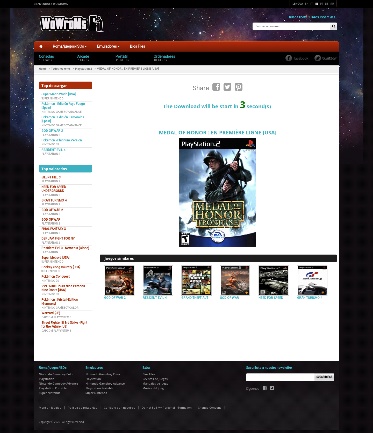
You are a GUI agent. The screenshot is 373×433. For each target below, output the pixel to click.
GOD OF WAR (50, 217)
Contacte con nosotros (119, 405)
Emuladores (108, 44)
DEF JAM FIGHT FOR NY (58, 236)
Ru (332, 3)
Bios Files (137, 44)
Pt (321, 3)
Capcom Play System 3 (56, 315)
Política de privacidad (82, 405)
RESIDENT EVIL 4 (53, 148)
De (326, 3)
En (307, 3)
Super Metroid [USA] (55, 255)
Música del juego (154, 386)
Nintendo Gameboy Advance (61, 109)
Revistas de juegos (155, 376)
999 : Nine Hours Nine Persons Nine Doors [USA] (63, 286)
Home (43, 66)
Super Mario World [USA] (58, 92)
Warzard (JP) (50, 311)
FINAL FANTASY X (53, 227)
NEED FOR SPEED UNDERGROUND (53, 187)
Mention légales (50, 405)
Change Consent (209, 405)
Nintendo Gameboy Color (59, 305)
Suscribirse (324, 374)
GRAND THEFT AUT (194, 296)
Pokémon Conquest (55, 274)
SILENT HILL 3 (51, 175)
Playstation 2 (83, 66)
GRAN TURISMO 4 (54, 198)
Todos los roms (60, 66)
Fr (311, 3)
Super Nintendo (52, 96)
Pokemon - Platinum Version (61, 138)
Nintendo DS (50, 142)
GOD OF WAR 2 (52, 129)
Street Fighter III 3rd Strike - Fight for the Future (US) (64, 322)
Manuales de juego (155, 381)
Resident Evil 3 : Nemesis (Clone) (65, 246)
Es (316, 3)
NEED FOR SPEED (271, 296)
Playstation (49, 250)
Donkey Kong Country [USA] (60, 265)
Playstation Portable (53, 386)
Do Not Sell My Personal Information (167, 405)
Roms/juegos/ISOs (70, 44)
